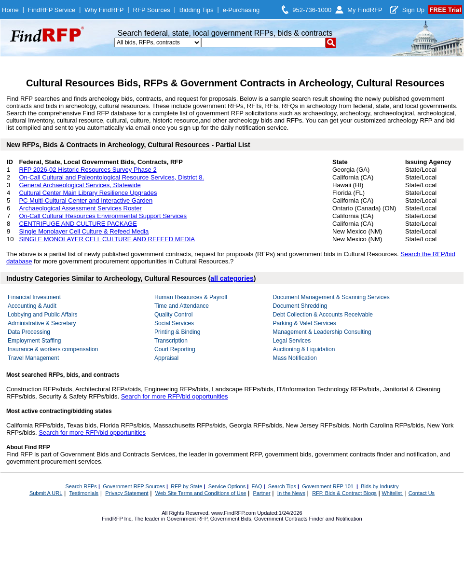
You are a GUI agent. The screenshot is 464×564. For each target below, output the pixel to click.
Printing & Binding (177, 332)
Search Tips (282, 486)
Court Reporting (174, 349)
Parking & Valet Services (304, 323)
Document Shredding (300, 306)
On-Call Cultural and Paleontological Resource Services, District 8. (111, 177)
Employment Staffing (34, 340)
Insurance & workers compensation (53, 349)
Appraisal (166, 358)
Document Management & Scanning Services (331, 297)
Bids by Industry (379, 486)
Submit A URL (45, 493)
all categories (232, 278)
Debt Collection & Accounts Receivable (323, 314)
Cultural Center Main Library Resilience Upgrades (88, 192)
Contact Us (422, 493)
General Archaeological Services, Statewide (79, 185)
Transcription (171, 340)
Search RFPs (80, 486)
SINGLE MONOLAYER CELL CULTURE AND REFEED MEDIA (107, 239)
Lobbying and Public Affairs (43, 314)
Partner (262, 493)
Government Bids (230, 519)
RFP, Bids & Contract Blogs (344, 493)
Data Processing (29, 332)
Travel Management (33, 358)
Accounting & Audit (32, 306)
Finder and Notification (335, 519)
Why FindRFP (103, 10)
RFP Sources (151, 10)
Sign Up (413, 10)
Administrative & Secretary (42, 323)
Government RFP (186, 519)
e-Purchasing (241, 10)
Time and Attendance (181, 306)
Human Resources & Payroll (190, 297)
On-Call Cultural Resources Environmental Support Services (103, 216)
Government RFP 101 (328, 486)
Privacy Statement (126, 493)
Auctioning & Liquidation (304, 349)
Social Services (174, 323)
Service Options (227, 486)
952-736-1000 (311, 10)
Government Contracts (281, 519)
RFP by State (186, 486)
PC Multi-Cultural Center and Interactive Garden (85, 200)
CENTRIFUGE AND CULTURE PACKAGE (77, 223)
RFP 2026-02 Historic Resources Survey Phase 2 (87, 169)
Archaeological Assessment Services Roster (80, 208)
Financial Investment (34, 297)
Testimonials (84, 493)
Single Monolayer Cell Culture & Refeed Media (84, 231)
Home (10, 10)
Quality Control (173, 314)
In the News (291, 493)
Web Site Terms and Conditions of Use (200, 493)
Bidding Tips (196, 10)
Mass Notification (295, 358)
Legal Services (292, 340)
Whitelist (392, 493)
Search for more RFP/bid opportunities (174, 396)
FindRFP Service (51, 10)
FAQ (257, 486)
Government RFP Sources (134, 486)
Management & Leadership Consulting (322, 332)
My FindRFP (364, 10)
